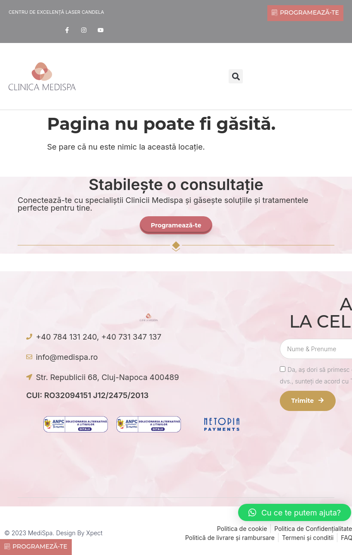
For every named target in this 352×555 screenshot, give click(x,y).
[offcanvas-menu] (79, 77)
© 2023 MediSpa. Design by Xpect (53, 533)
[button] (236, 76)
